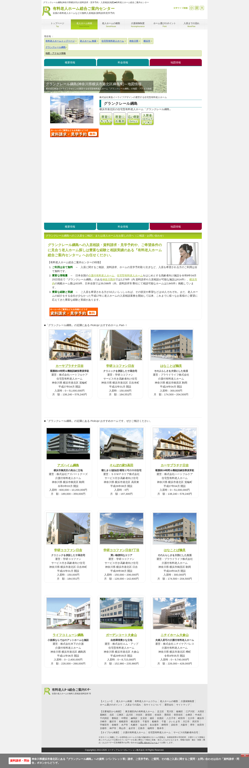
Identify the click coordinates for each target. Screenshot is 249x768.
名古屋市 (154, 724)
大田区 (200, 711)
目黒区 (160, 718)
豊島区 (115, 718)
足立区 (160, 711)
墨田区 (167, 714)
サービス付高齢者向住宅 (185, 732)
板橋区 (179, 711)
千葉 (164, 721)
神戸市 (112, 728)
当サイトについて (153, 704)
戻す (197, 8)
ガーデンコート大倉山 (121, 635)
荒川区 (170, 711)
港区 (152, 718)
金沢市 (131, 728)
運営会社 (168, 704)
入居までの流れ (133, 704)
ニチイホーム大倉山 (175, 635)
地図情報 (175, 62)
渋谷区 (139, 714)
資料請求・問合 (19, 760)
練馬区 (134, 718)
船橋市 (155, 721)
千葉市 (145, 721)
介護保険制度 (187, 701)
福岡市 (150, 728)
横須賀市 (135, 721)
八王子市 (171, 718)
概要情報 (70, 62)
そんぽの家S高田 (121, 465)
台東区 (189, 714)
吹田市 (200, 724)
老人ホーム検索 (124, 701)
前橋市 (115, 724)
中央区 (198, 714)
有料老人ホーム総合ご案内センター (84, 10)
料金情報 (123, 62)
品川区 (129, 714)
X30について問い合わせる (73, 312)
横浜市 (200, 718)
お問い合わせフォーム (148, 743)
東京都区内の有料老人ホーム (139, 711)
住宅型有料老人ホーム (130, 275)
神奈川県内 (108, 279)
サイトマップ (183, 704)
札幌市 (134, 724)
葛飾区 (103, 714)
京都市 (103, 728)
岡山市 (122, 728)
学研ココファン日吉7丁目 (121, 550)
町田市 (181, 718)
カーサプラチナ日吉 (70, 366)
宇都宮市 (104, 724)
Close (245, 755)
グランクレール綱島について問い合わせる (74, 132)
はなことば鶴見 (171, 366)
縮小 (191, 8)
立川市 (191, 718)
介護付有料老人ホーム (101, 275)
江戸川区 (190, 711)
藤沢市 (112, 721)
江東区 (120, 714)
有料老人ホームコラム (146, 701)
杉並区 (158, 714)
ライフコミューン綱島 (68, 635)
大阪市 (184, 724)
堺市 (192, 724)
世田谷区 (178, 714)
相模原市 (123, 721)
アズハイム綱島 (68, 465)
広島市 (141, 728)
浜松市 (174, 724)
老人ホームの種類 (169, 701)
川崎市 (103, 721)
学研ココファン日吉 (120, 366)
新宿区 (148, 714)
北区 (111, 714)
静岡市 (165, 724)
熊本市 (160, 728)
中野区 (124, 718)
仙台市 (143, 724)
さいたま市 (174, 721)
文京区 (143, 718)
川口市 (186, 721)
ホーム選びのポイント (111, 704)
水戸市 (124, 724)
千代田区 (104, 718)
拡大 (202, 8)
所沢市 (195, 721)
